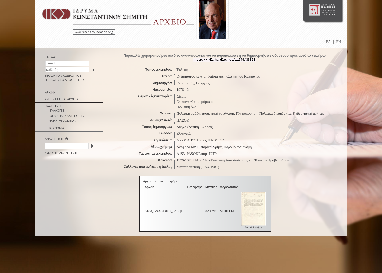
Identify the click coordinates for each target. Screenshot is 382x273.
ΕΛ (328, 42)
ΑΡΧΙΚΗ (50, 92)
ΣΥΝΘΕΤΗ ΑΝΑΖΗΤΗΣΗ (61, 153)
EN (338, 42)
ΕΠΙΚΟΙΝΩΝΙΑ (54, 128)
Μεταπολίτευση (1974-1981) (198, 167)
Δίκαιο (182, 96)
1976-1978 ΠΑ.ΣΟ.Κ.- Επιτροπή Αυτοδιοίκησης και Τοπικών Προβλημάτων (233, 160)
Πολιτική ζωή (187, 107)
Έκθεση (182, 70)
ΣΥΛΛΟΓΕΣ (57, 110)
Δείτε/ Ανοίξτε (253, 227)
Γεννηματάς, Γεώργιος (193, 83)
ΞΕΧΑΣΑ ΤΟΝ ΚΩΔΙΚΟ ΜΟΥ (63, 76)
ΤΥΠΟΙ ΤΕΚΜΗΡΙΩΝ (63, 121)
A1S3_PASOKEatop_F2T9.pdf (164, 211)
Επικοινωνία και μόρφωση (196, 102)
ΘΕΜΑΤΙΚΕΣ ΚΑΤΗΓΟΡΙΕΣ (67, 115)
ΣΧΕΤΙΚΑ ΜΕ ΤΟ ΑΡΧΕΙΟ (61, 99)
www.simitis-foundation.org (94, 32)
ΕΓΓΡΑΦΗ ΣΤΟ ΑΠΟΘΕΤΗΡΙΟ (64, 80)
